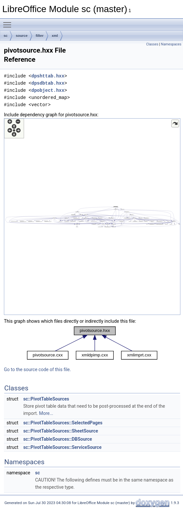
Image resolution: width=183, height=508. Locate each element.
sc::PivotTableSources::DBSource (57, 439)
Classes (152, 44)
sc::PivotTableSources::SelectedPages (62, 422)
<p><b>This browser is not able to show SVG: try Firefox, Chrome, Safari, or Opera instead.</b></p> (92, 217)
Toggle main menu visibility (8, 22)
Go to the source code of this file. (37, 369)
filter (39, 36)
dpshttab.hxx (47, 76)
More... (46, 413)
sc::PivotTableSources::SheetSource (60, 431)
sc (6, 36)
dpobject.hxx (47, 90)
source (21, 36)
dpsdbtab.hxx (47, 83)
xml (55, 36)
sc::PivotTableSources (46, 398)
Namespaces (171, 44)
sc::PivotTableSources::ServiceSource (62, 447)
